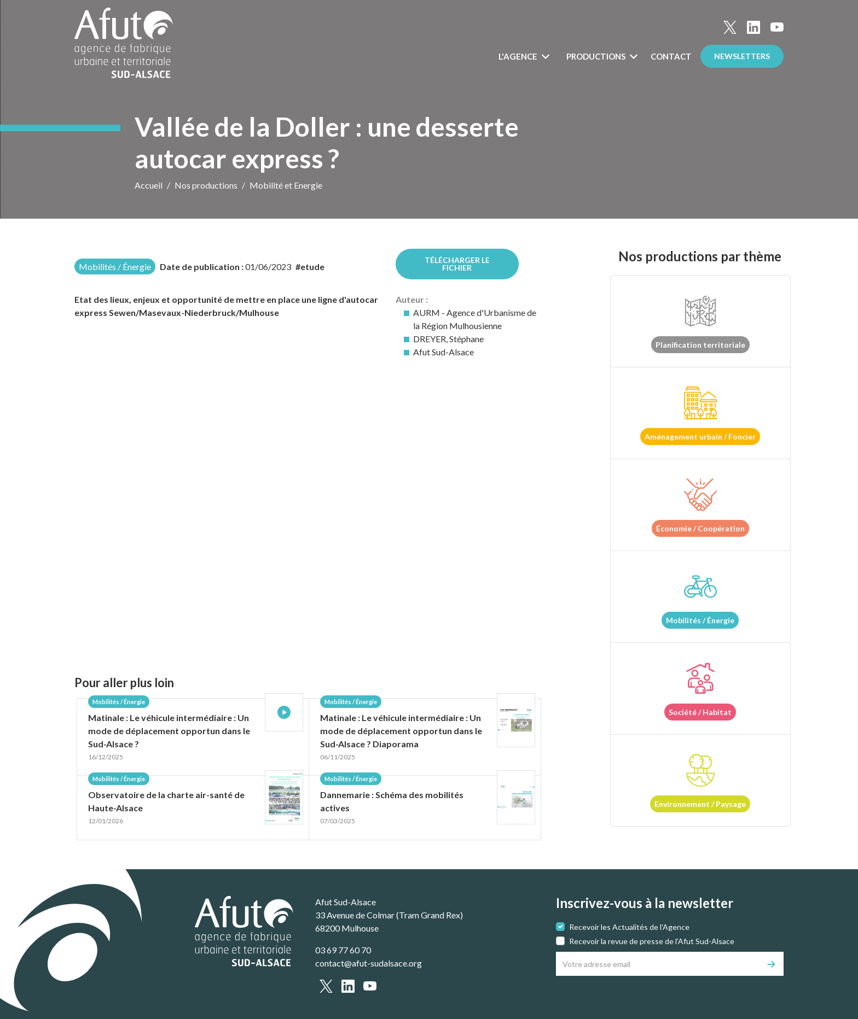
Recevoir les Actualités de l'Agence (629, 927)
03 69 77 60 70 (343, 950)
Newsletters (742, 56)
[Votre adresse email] (658, 964)
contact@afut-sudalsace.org (368, 963)
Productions (596, 56)
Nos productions (206, 185)
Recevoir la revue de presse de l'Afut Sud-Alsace (651, 941)
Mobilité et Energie (286, 185)
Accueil (149, 185)
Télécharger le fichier (457, 263)
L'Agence (518, 56)
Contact (671, 56)
